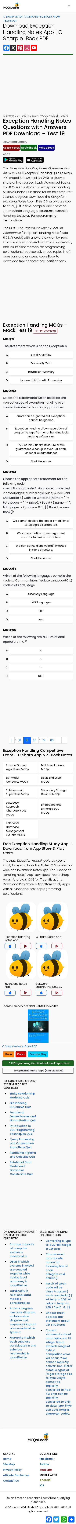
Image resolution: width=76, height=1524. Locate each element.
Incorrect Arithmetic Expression (41, 380)
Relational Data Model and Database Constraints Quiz (21, 1168)
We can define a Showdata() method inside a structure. (41, 548)
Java (41, 619)
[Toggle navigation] (69, 6)
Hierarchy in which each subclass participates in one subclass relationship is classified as (23, 1347)
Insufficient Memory (41, 372)
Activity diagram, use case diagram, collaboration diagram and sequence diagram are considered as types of (23, 1320)
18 (20, 740)
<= (41, 667)
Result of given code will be (59, 1295)
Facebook (46, 1459)
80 (52, 740)
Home (7, 1459)
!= (41, 659)
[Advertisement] (38, 84)
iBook (8, 1054)
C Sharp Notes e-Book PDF (19, 1046)
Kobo (21, 1054)
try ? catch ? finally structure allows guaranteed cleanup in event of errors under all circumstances (41, 449)
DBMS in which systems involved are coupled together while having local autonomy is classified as (22, 1273)
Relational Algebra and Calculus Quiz (23, 1155)
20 (34, 740)
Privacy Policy (12, 1470)
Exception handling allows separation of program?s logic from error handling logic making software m (41, 432)
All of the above (41, 461)
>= (41, 650)
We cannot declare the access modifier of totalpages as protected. (41, 523)
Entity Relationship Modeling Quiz (22, 1095)
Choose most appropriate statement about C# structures (58, 1319)
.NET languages (41, 602)
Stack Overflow (41, 355)
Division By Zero (41, 363)
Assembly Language (41, 594)
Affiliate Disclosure (16, 1475)
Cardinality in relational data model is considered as (20, 1297)
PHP (41, 611)
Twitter (44, 1464)
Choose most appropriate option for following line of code (57, 1266)
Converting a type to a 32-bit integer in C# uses (58, 1245)
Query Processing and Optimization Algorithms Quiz (22, 1143)
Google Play (38, 1054)
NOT (41, 676)
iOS (42, 1485)
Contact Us (11, 1481)
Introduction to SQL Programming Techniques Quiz (22, 1130)
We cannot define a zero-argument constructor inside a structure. (41, 535)
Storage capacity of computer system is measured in (22, 1250)
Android (45, 1480)
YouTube (46, 1470)
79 (43, 740)
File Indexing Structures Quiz (20, 1105)
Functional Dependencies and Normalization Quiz (23, 1116)
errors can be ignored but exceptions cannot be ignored (41, 418)
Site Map (9, 1464)
